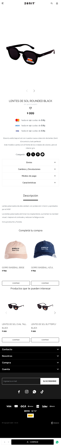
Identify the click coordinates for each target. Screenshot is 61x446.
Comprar (34, 442)
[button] (51, 3)
